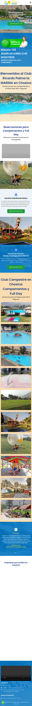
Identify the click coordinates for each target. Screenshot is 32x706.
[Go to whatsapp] (3, 702)
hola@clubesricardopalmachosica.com (11, 688)
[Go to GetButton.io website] (3, 704)
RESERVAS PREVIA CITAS (16, 24)
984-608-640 (5, 685)
